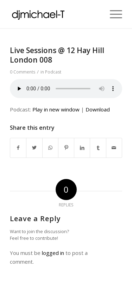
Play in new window (56, 109)
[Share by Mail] (114, 148)
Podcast (53, 72)
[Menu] (112, 14)
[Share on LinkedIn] (82, 148)
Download (98, 109)
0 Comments (22, 72)
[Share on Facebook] (18, 148)
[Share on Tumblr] (98, 148)
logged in (53, 252)
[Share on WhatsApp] (50, 148)
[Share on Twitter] (34, 148)
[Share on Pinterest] (66, 148)
